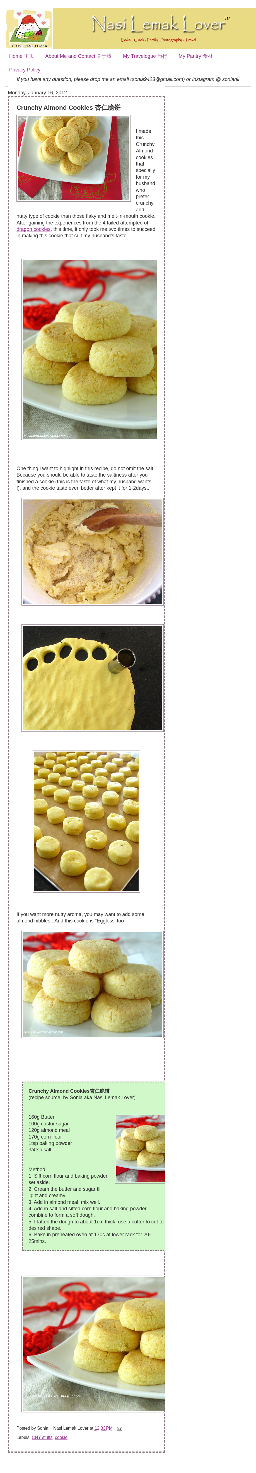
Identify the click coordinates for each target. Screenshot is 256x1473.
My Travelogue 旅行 (145, 56)
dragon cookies (33, 229)
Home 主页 (21, 56)
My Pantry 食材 (196, 56)
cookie (61, 1437)
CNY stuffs (42, 1437)
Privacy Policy (24, 70)
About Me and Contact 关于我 (78, 56)
